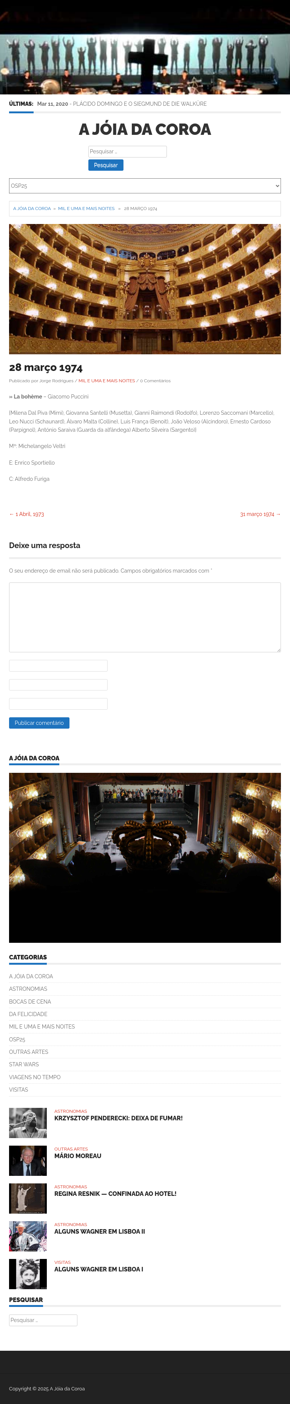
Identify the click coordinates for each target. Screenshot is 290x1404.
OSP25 (17, 1039)
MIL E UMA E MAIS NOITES (86, 208)
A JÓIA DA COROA (31, 976)
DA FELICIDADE (28, 1014)
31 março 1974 (260, 514)
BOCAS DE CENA (30, 1002)
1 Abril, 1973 (26, 514)
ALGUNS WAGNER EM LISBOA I (98, 1269)
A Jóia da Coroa (145, 129)
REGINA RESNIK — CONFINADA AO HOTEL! (115, 1193)
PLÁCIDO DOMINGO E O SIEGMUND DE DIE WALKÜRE (140, 104)
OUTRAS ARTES (28, 1052)
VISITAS (18, 1090)
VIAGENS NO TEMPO (35, 1077)
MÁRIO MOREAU (77, 1156)
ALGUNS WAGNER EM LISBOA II (99, 1231)
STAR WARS (24, 1064)
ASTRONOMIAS (28, 989)
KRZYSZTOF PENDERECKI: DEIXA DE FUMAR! (118, 1118)
